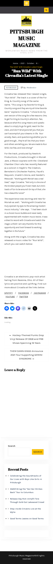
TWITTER (23, 296)
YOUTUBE (10, 296)
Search (11, 446)
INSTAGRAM (39, 293)
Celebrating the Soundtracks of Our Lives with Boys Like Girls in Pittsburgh (26, 479)
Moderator (31, 87)
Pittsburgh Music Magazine (26, 38)
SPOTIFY (8, 293)
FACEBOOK (23, 293)
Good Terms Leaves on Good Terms (27, 518)
